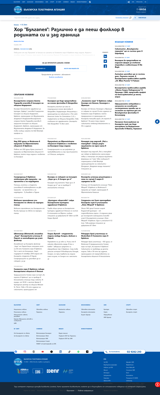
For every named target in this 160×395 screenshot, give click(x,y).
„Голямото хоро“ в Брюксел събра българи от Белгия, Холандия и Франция (96, 103)
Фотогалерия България (43, 333)
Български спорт (131, 312)
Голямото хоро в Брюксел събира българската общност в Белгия (29, 270)
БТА (133, 2)
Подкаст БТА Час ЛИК (66, 338)
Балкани (30, 2)
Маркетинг (129, 365)
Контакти (129, 375)
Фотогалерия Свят (42, 336)
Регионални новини (20, 312)
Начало (16, 25)
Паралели (39, 312)
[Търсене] (130, 17)
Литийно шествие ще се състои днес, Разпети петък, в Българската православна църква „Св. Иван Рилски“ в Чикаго (130, 77)
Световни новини (42, 309)
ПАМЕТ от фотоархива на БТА (46, 344)
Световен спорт (131, 309)
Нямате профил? (141, 12)
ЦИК (15, 323)
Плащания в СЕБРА (132, 378)
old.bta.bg (129, 381)
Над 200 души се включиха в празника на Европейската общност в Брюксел (27, 143)
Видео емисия (63, 333)
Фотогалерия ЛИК (42, 338)
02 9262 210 (134, 351)
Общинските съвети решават (21, 315)
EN (145, 2)
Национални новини (20, 309)
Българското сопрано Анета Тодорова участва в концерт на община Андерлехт (28, 103)
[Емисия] (135, 17)
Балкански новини (64, 309)
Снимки (66, 2)
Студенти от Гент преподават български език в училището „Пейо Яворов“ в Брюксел (96, 202)
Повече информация (85, 390)
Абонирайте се (40, 68)
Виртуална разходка (110, 365)
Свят (23, 2)
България (17, 2)
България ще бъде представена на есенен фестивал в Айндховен (63, 102)
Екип (127, 373)
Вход (142, 9)
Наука (105, 312)
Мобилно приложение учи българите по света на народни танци (28, 202)
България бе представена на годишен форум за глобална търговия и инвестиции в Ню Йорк (128, 63)
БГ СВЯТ (127, 46)
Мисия (106, 370)
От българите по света (22, 333)
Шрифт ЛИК (130, 362)
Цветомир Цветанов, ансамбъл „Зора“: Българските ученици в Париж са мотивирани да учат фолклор (28, 237)
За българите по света (21, 336)
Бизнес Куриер (85, 315)
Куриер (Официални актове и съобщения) (23, 319)
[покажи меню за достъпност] (157, 384)
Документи (107, 375)
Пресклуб (139, 2)
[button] (90, 2)
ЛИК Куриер (107, 317)
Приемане (70, 390)
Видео (73, 2)
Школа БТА (107, 381)
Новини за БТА (108, 367)
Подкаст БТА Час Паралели (67, 336)
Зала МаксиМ (130, 367)
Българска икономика (88, 312)
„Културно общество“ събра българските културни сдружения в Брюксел (61, 202)
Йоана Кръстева (19, 41)
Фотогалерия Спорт (43, 341)
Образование (108, 315)
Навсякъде (142, 18)
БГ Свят (58, 2)
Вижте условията (56, 77)
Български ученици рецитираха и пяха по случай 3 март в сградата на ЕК (96, 179)
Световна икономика (88, 309)
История (106, 373)
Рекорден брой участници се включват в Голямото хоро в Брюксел (94, 236)
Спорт (52, 2)
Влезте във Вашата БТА (71, 68)
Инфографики (82, 2)
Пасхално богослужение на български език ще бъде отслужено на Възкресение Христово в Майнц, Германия (128, 125)
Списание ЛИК (130, 370)
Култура (106, 309)
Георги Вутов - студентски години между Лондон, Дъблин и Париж (62, 236)
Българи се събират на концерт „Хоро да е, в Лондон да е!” (62, 178)
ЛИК (47, 2)
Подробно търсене (122, 17)
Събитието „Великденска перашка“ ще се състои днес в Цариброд (129, 51)
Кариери (106, 378)
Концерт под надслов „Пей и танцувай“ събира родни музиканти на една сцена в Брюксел (94, 144)
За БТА (106, 362)
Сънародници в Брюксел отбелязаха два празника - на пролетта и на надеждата (27, 179)
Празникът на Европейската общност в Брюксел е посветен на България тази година (62, 143)
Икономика (39, 2)
